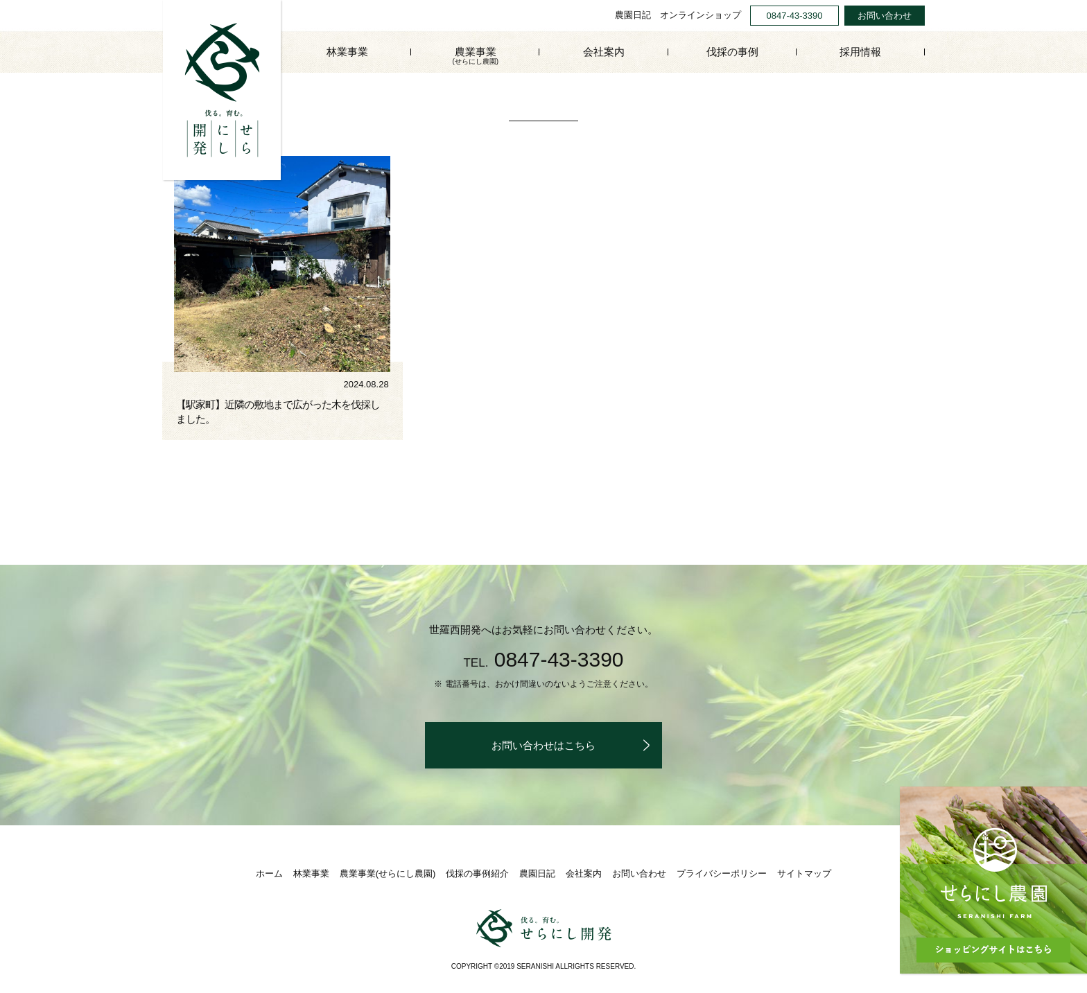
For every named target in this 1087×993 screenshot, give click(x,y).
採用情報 (860, 52)
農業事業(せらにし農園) (388, 873)
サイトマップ (804, 873)
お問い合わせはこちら (543, 745)
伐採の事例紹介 (477, 873)
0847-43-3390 (795, 15)
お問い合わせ (885, 15)
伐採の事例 (732, 52)
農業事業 (475, 56)
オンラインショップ (700, 15)
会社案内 (604, 52)
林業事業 (347, 52)
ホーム (269, 873)
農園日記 (633, 15)
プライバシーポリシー (722, 873)
